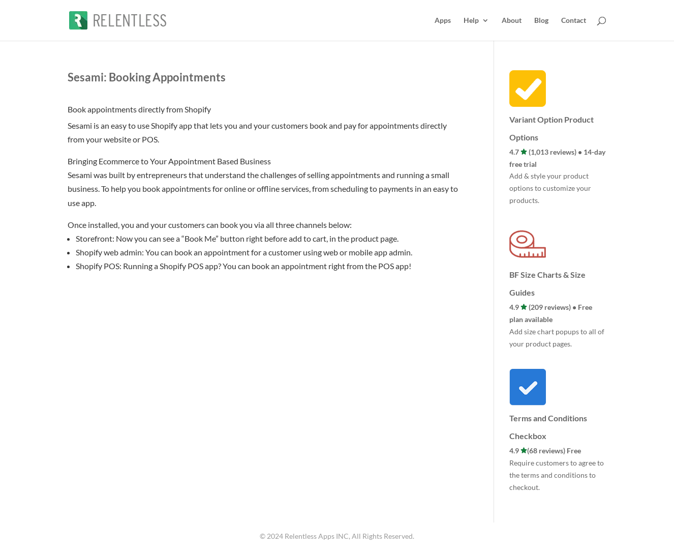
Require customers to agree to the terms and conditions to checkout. (556, 474)
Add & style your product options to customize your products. (550, 188)
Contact (573, 20)
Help (471, 20)
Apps (443, 20)
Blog (541, 20)
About (512, 20)
